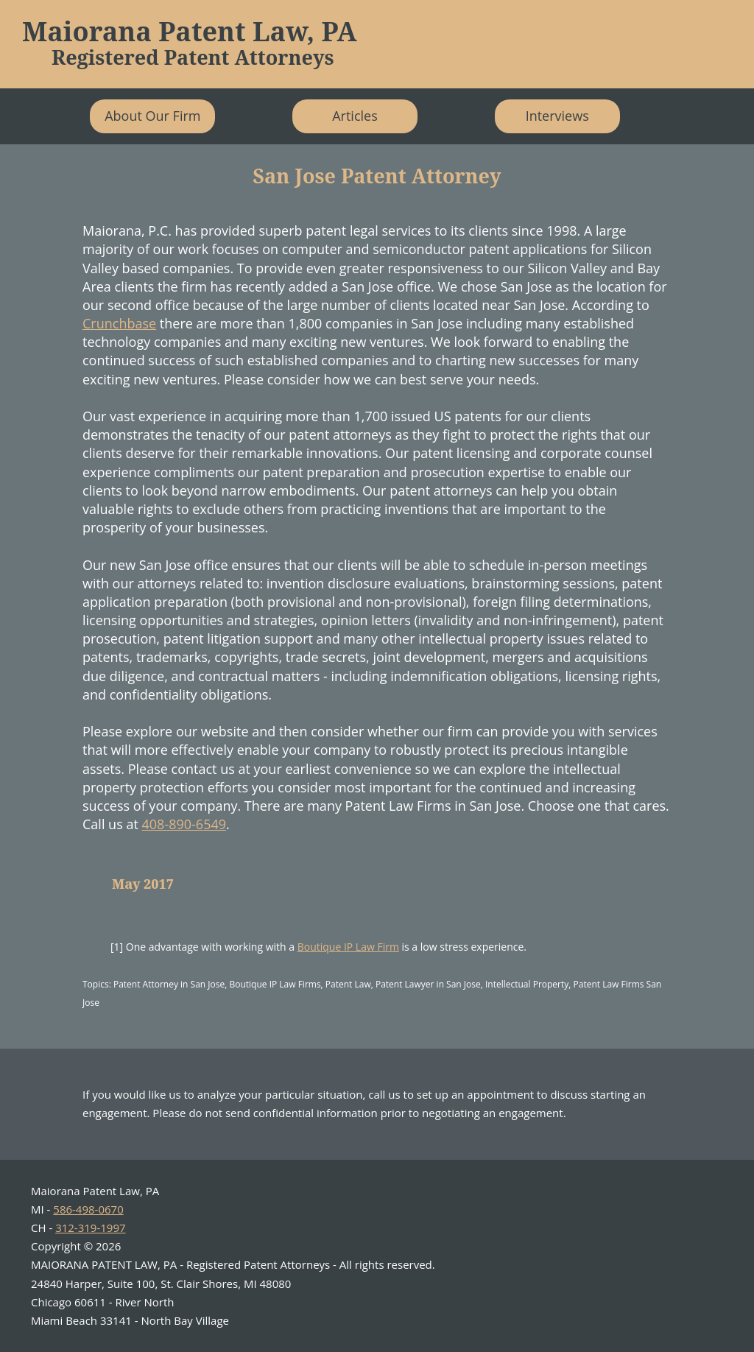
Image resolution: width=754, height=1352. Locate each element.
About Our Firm (152, 115)
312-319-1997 (90, 1227)
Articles (355, 115)
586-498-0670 (88, 1209)
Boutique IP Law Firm (348, 947)
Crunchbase (119, 323)
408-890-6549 (184, 824)
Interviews (557, 115)
